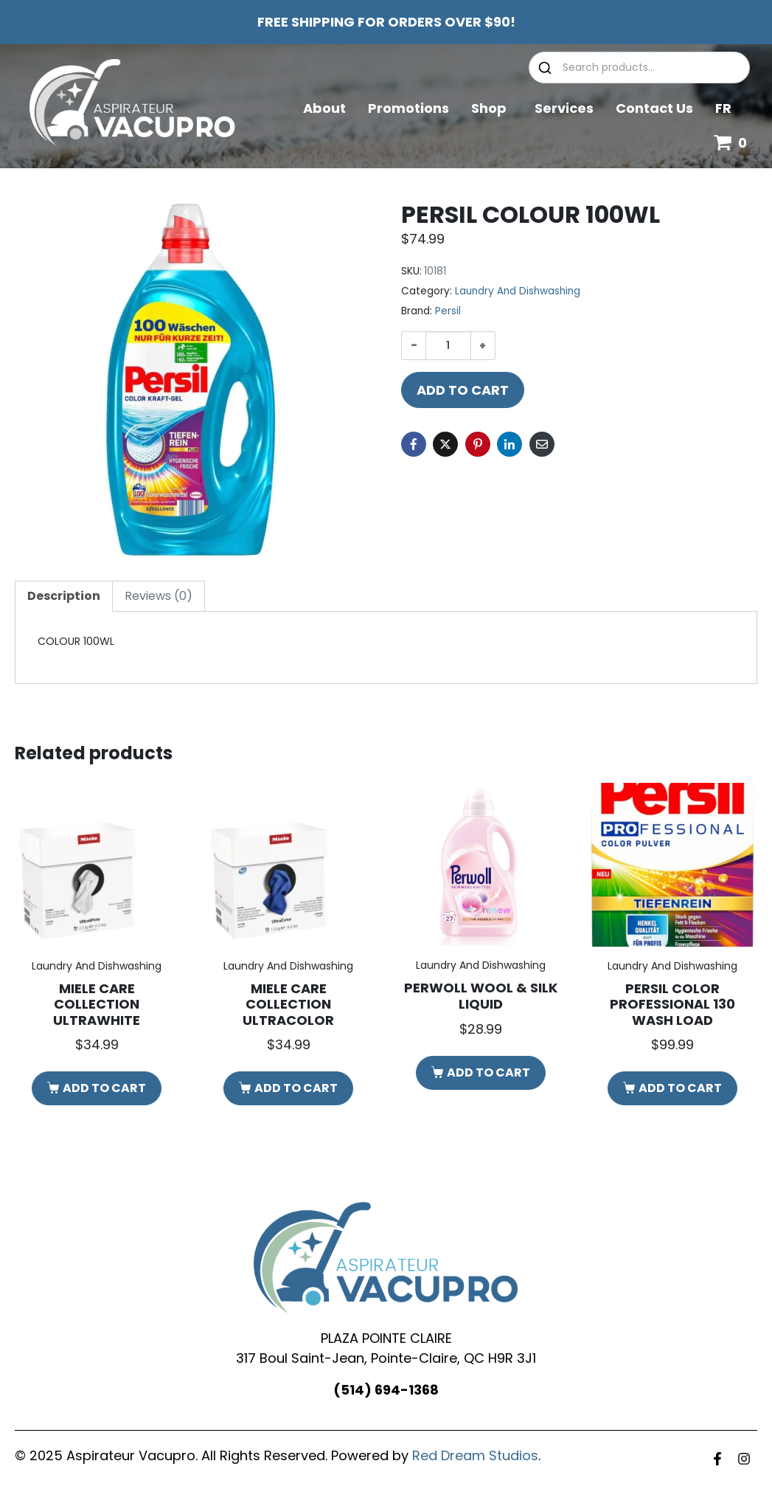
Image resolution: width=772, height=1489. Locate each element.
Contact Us (654, 108)
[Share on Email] (541, 444)
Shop (491, 108)
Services (564, 108)
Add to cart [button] (104, 1087)
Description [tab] (63, 595)
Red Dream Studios (475, 1455)
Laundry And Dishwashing (517, 291)
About (324, 108)
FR (723, 108)
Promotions (408, 108)
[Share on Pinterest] (477, 444)
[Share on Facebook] (413, 444)
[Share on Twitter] (445, 444)
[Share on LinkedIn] (509, 444)
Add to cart (463, 390)
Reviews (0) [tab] (158, 595)
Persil (448, 311)
